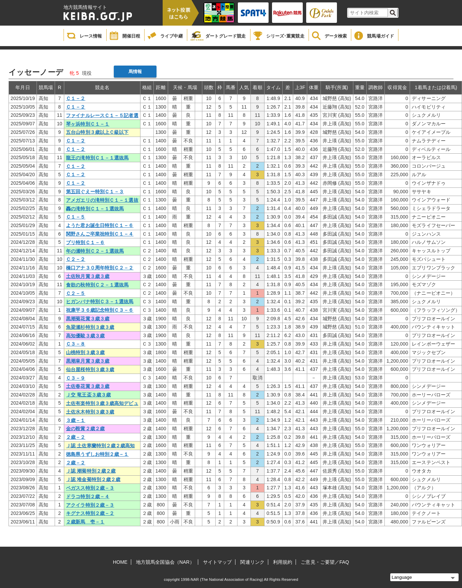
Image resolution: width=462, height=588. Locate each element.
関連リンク (252, 562)
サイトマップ (217, 562)
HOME (120, 562)
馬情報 (135, 71)
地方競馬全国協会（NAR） (165, 562)
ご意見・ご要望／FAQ (325, 562)
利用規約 (282, 562)
